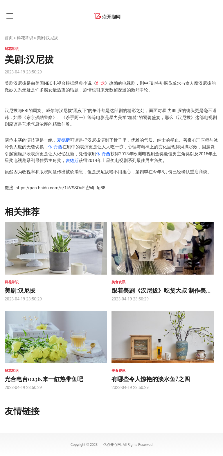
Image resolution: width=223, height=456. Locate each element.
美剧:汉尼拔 (20, 290)
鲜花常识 (25, 37)
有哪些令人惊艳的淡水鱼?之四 (151, 379)
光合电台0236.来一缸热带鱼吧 (44, 379)
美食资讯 (118, 282)
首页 (9, 37)
